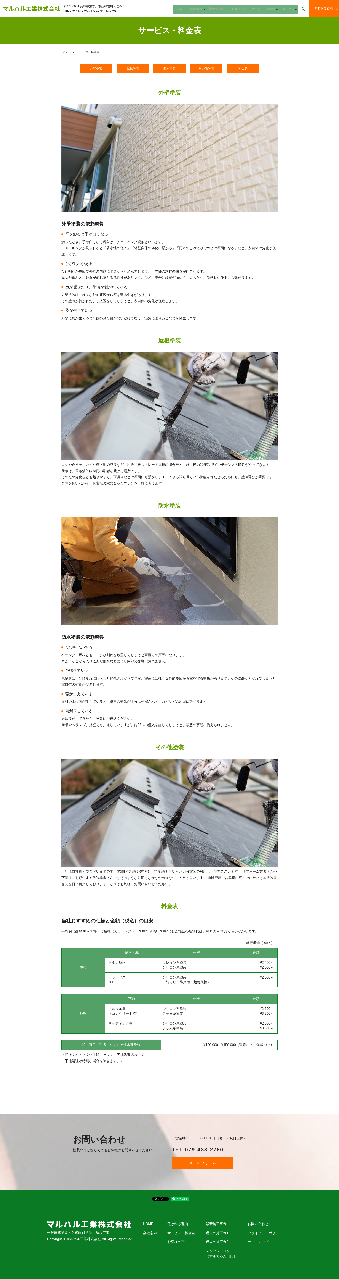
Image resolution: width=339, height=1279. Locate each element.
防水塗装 (169, 68)
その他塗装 (206, 68)
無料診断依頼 (324, 8)
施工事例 (287, 10)
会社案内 (198, 10)
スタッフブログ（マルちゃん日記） (221, 1253)
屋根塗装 (133, 68)
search (303, 11)
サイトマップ (258, 1242)
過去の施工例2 (217, 1242)
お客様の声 (239, 10)
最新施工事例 (216, 1224)
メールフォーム (202, 1163)
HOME (183, 10)
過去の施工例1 (217, 1233)
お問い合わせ (258, 1224)
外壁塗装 (96, 68)
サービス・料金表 (263, 10)
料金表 (243, 68)
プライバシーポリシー (265, 1233)
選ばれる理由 (219, 10)
